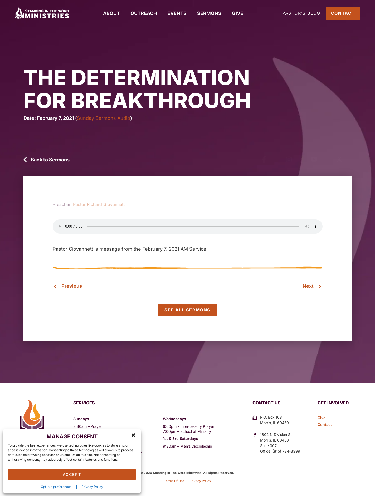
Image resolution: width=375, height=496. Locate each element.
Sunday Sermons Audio (103, 118)
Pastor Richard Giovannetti (99, 204)
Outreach (143, 13)
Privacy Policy (92, 487)
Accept (72, 474)
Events (177, 13)
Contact (343, 13)
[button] (133, 435)
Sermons (209, 13)
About (111, 13)
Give (237, 13)
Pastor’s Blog (301, 13)
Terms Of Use (174, 481)
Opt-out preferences (56, 487)
